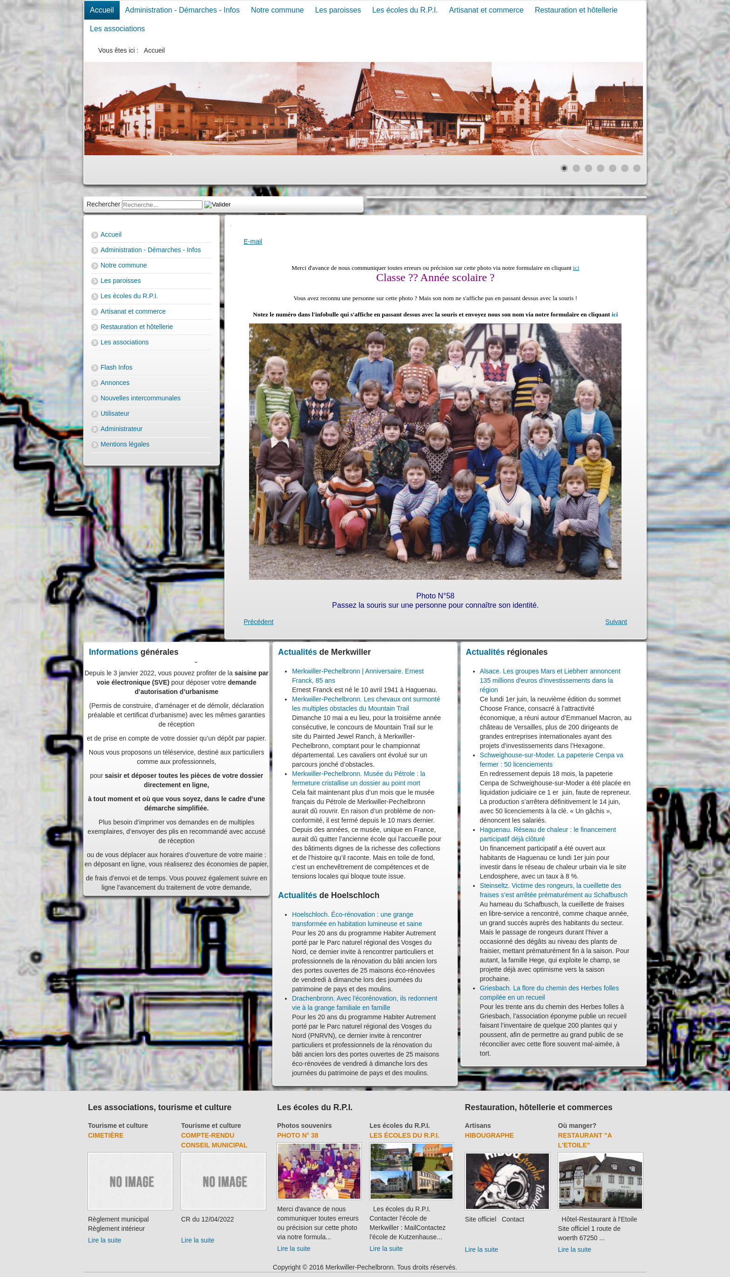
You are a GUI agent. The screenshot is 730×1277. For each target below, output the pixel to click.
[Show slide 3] (588, 168)
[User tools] (231, 226)
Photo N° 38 (297, 1135)
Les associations (117, 29)
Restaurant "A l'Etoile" (585, 1140)
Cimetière (105, 1135)
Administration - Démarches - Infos (182, 10)
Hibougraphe (489, 1135)
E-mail (253, 241)
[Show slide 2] (576, 168)
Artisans (478, 1125)
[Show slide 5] (612, 168)
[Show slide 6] (625, 168)
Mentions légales (125, 444)
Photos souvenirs (304, 1125)
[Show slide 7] (637, 168)
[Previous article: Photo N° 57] (259, 621)
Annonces (115, 382)
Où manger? (577, 1125)
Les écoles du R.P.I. (405, 10)
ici (576, 267)
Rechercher (103, 204)
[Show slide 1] (564, 168)
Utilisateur (115, 413)
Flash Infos (116, 367)
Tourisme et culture (118, 1125)
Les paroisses (338, 10)
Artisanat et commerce (486, 10)
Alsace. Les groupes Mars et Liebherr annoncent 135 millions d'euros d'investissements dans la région (550, 680)
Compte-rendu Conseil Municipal (214, 1140)
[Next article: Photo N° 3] (616, 621)
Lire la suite (105, 1240)
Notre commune (277, 10)
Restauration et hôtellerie (576, 10)
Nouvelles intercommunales (141, 398)
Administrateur (121, 429)
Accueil (102, 10)
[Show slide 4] (600, 168)
